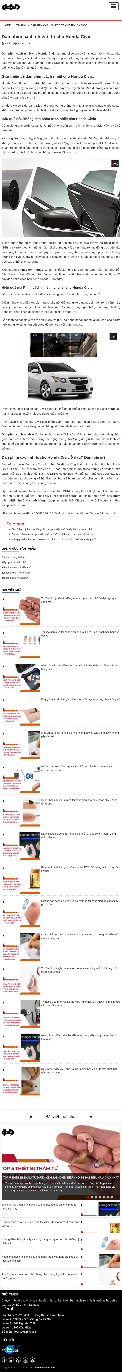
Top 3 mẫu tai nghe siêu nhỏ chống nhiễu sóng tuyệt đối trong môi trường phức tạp (79, 970)
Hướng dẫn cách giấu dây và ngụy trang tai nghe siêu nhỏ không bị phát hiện (79, 902)
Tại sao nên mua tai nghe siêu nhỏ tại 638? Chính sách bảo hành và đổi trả (52, 534)
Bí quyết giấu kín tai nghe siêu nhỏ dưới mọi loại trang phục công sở (80, 699)
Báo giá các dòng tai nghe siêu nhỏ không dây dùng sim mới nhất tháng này (78, 1037)
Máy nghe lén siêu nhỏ (14, 562)
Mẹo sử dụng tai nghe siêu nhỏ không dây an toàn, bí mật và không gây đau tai (80, 734)
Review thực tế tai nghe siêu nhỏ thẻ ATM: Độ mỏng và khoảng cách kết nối (80, 869)
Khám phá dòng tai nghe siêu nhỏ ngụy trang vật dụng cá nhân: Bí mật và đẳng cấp (79, 936)
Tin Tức (21, 25)
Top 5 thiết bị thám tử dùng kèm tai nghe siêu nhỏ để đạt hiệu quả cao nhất (52, 529)
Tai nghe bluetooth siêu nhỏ (16, 567)
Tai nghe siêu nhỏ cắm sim (16, 572)
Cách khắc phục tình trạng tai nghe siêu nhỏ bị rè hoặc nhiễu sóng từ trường (79, 801)
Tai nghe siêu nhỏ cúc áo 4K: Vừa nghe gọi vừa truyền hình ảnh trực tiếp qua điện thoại (80, 1003)
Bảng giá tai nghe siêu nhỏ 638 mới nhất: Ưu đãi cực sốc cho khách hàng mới (54, 539)
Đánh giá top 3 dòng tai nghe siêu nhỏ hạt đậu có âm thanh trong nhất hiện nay (78, 835)
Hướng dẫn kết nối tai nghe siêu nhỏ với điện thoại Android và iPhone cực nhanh (76, 768)
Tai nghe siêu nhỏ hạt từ (15, 577)
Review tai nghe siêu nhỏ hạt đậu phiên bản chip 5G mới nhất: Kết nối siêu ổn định (79, 1070)
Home (7, 25)
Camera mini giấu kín (13, 557)
